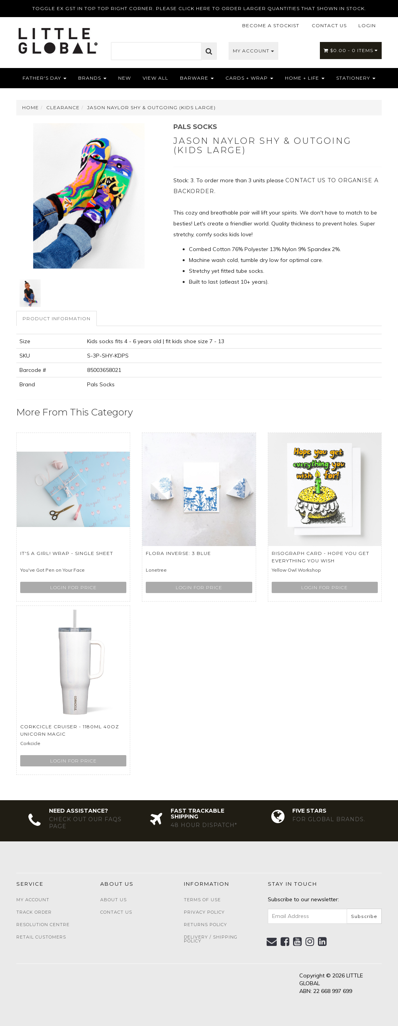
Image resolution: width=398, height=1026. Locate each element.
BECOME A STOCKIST (270, 25)
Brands (92, 78)
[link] (285, 941)
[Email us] (272, 941)
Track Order (34, 912)
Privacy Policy (204, 912)
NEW (124, 78)
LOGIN (367, 25)
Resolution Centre (43, 924)
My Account (253, 51)
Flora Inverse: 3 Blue (178, 553)
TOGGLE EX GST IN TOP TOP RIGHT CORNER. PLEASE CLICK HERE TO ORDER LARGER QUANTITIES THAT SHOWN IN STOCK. (199, 8)
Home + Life (305, 78)
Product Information (57, 318)
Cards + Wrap (249, 78)
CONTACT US (329, 25)
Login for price (73, 587)
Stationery (355, 78)
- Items (351, 50)
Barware (197, 78)
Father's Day (44, 78)
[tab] (57, 318)
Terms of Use (202, 899)
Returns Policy (205, 924)
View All (155, 78)
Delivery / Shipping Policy (210, 939)
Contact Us (116, 912)
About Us (113, 899)
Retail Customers (41, 937)
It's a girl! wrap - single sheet (66, 553)
